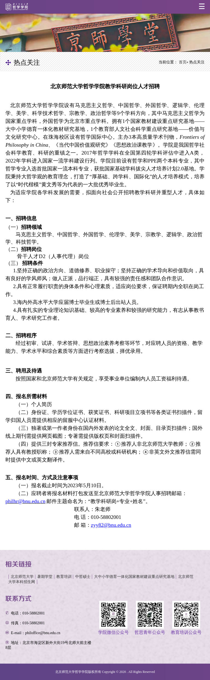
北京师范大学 (22, 577)
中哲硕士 (83, 577)
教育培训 (64, 577)
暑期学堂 (44, 577)
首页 (182, 62)
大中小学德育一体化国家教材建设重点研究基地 (134, 577)
